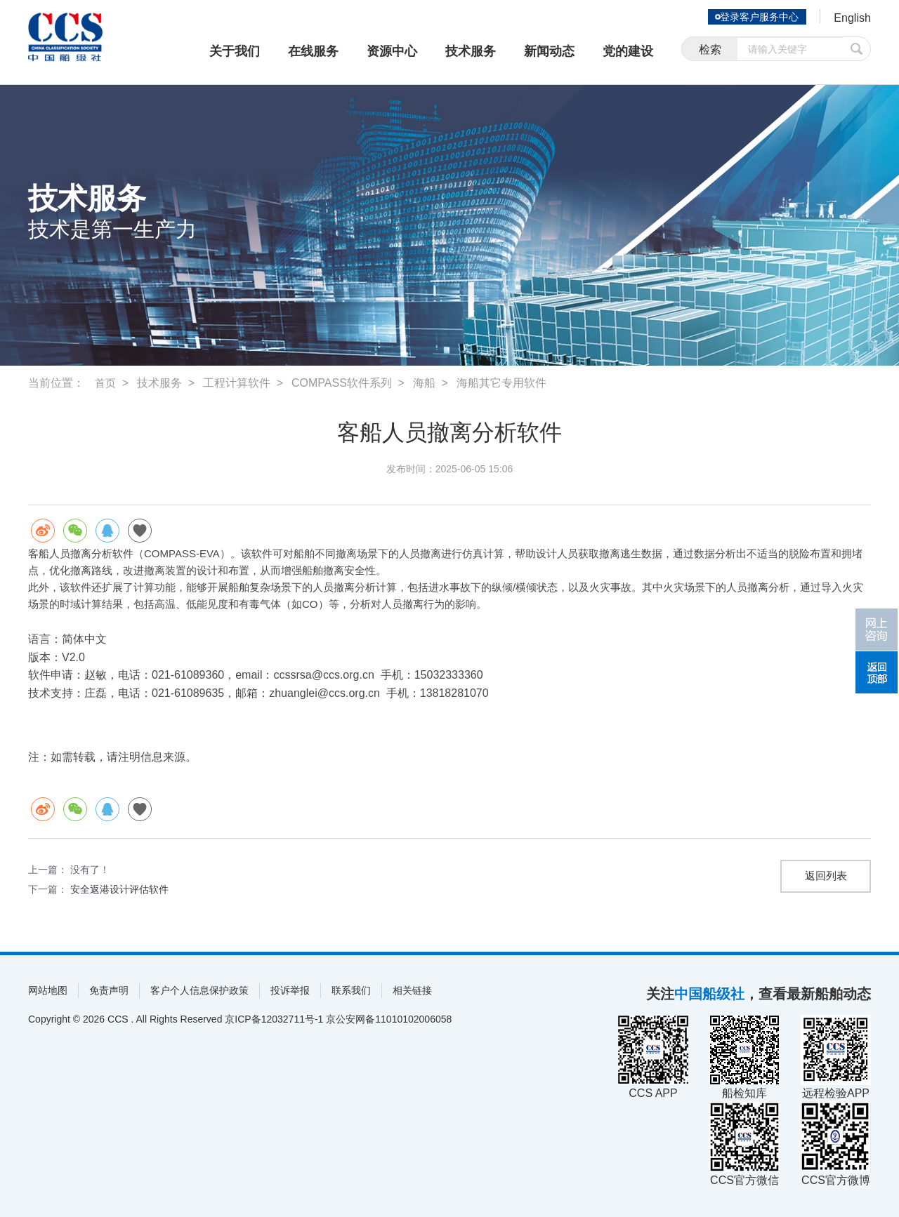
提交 (857, 51)
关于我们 (234, 51)
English (850, 18)
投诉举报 (290, 990)
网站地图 (47, 990)
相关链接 (412, 990)
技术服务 (470, 51)
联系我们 (351, 990)
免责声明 (109, 990)
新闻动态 (549, 51)
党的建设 (628, 51)
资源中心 (392, 51)
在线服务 (313, 51)
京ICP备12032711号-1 (274, 1019)
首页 (106, 383)
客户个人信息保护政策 (199, 990)
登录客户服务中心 (754, 16)
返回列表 (825, 876)
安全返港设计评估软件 (119, 889)
